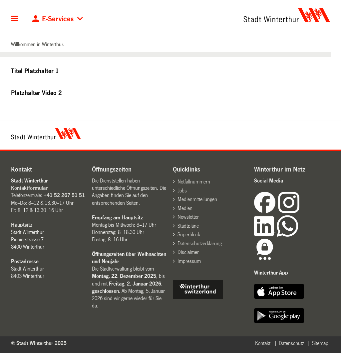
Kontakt (262, 343)
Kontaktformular (29, 188)
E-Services (58, 19)
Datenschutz (291, 343)
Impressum (189, 261)
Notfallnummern (193, 181)
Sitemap (320, 343)
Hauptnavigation (15, 19)
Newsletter (188, 217)
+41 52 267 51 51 (64, 195)
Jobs (182, 190)
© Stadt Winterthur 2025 (39, 343)
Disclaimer (188, 252)
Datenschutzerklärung (199, 243)
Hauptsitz (21, 225)
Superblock (188, 234)
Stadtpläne (188, 226)
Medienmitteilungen (197, 199)
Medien (184, 208)
